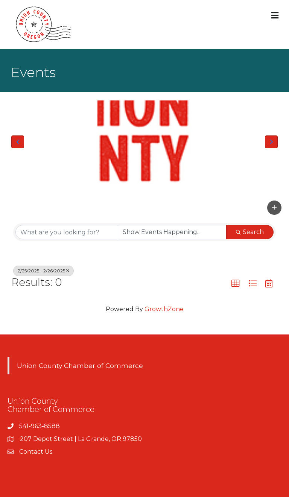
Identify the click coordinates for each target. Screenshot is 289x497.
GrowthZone (164, 309)
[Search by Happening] (172, 232)
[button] (17, 141)
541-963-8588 (39, 426)
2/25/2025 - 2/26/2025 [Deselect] (43, 271)
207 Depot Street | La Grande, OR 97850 (81, 438)
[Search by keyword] (66, 232)
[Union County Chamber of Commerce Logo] (144, 141)
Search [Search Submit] (250, 232)
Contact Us (35, 451)
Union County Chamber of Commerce (80, 365)
